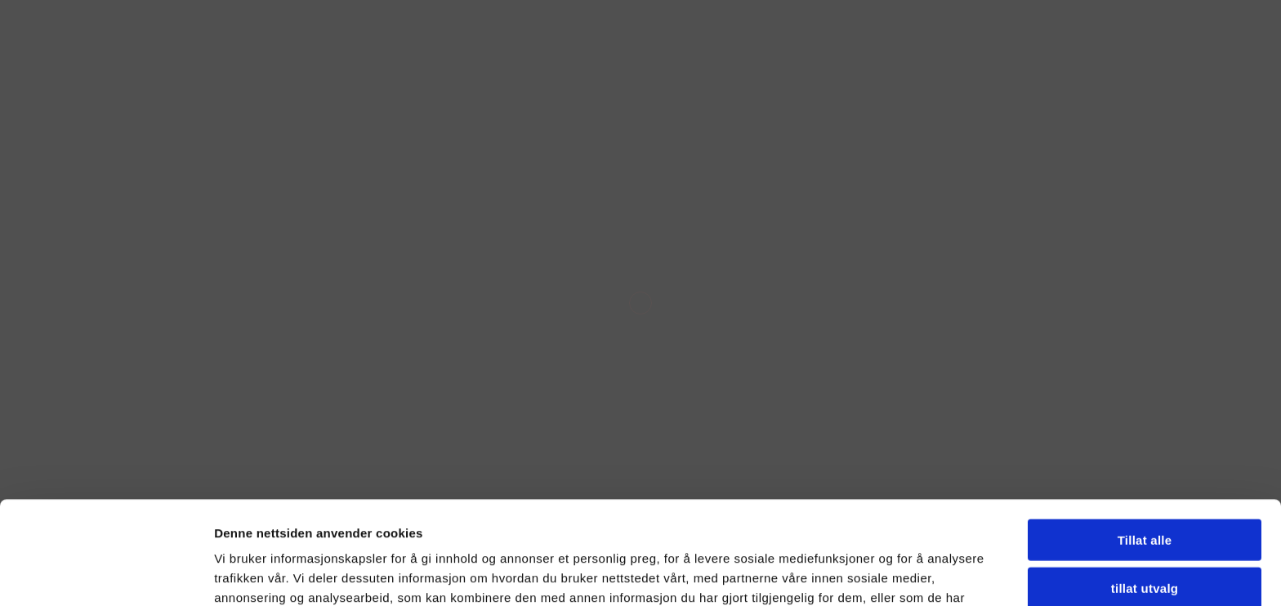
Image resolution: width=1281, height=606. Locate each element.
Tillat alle (1145, 443)
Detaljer (916, 574)
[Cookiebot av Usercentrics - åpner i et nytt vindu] (105, 574)
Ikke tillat (1145, 539)
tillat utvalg (1144, 491)
